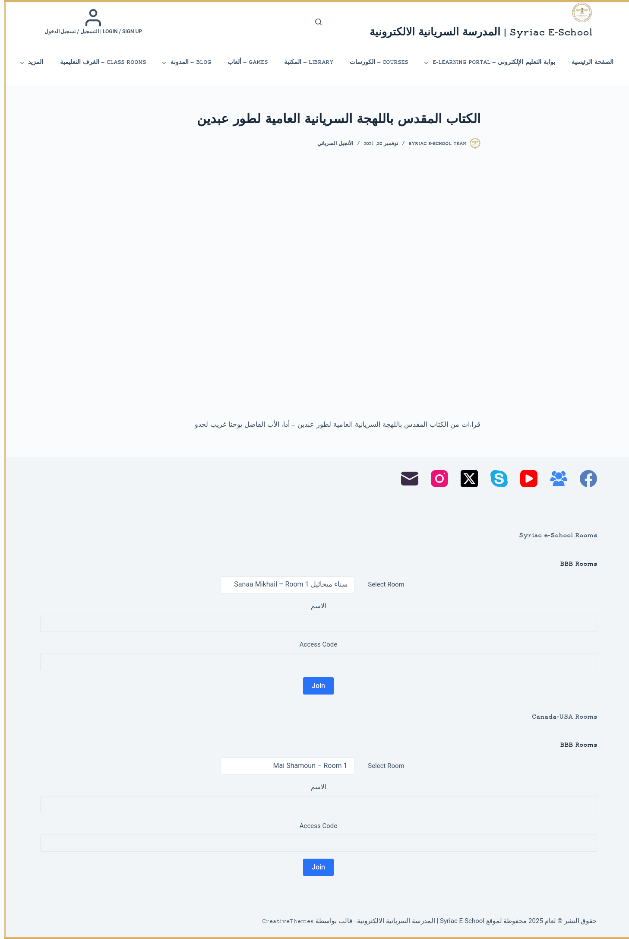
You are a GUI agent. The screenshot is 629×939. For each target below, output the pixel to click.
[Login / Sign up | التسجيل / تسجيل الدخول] (90, 21)
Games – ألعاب (244, 62)
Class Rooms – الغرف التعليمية (99, 62)
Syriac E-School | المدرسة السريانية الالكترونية (477, 33)
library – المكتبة (304, 62)
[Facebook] (584, 478)
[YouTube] (525, 478)
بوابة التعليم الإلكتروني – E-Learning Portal (485, 63)
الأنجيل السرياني (331, 144)
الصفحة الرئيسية (589, 62)
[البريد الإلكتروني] (405, 478)
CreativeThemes (284, 921)
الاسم (314, 606)
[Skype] (495, 478)
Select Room (382, 584)
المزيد (27, 63)
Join (314, 686)
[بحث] (314, 22)
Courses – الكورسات (375, 62)
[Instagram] (435, 478)
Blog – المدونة (182, 63)
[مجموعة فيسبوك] (554, 478)
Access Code (314, 644)
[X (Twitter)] (465, 478)
